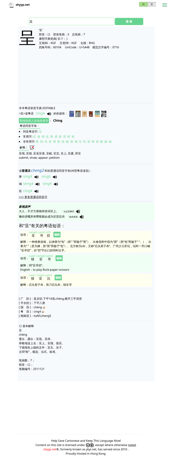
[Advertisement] (86, 76)
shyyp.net (49, 449)
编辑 (57, 235)
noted (132, 445)
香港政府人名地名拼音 (34, 121)
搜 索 (129, 21)
